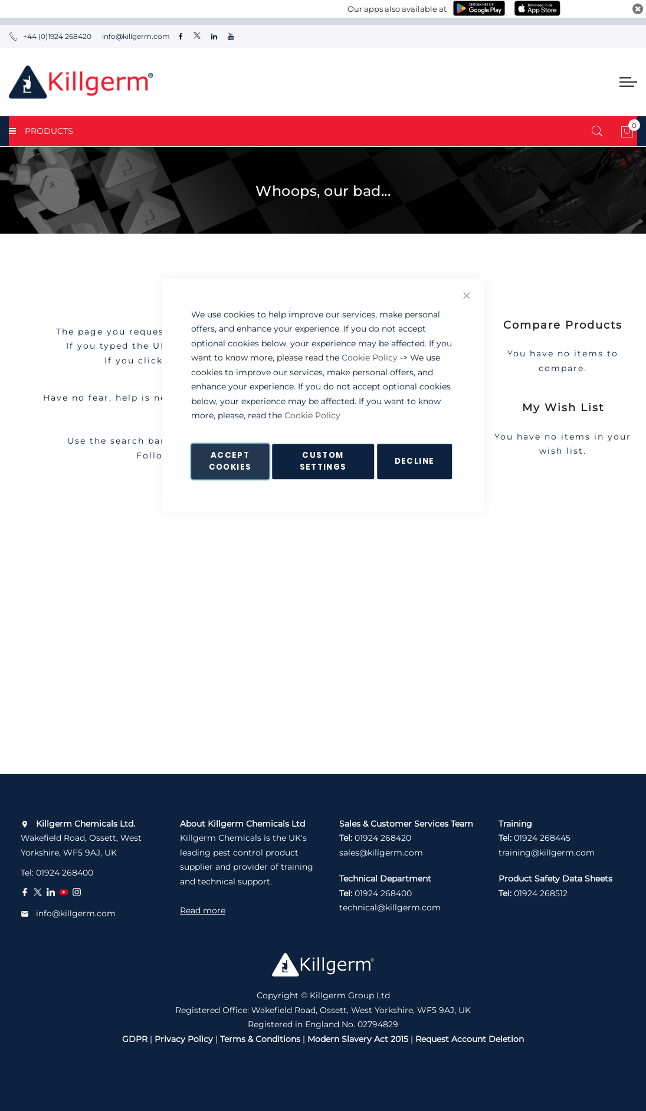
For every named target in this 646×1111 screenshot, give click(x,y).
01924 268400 (64, 872)
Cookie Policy (370, 357)
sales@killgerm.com (381, 852)
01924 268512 (541, 893)
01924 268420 (383, 838)
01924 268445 (542, 838)
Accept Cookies (230, 461)
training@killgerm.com (547, 852)
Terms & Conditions (260, 1039)
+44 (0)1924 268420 (50, 36)
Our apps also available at (397, 9)
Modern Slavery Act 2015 (357, 1039)
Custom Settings (323, 461)
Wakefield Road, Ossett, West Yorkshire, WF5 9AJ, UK (81, 838)
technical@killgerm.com (390, 907)
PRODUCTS (41, 131)
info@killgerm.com (135, 36)
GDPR (134, 1039)
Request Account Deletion (469, 1039)
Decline (414, 461)
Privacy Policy (184, 1039)
